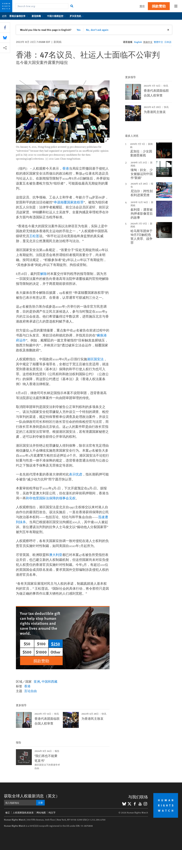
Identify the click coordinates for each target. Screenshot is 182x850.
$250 (55, 643)
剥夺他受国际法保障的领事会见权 (51, 498)
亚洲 (37, 681)
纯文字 (52, 812)
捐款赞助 (159, 6)
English (138, 42)
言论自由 (30, 691)
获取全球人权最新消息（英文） (32, 796)
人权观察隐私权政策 (23, 812)
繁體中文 (158, 42)
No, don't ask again (97, 30)
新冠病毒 (38, 16)
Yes (79, 30)
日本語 (167, 42)
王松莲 (34, 236)
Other (56, 652)
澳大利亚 (55, 555)
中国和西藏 (49, 681)
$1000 (41, 652)
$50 (27, 643)
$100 (41, 643)
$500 (27, 652)
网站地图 (41, 812)
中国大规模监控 (57, 16)
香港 (65, 169)
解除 (43, 274)
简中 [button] (142, 6)
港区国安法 (95, 359)
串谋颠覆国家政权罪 (69, 202)
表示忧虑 (75, 474)
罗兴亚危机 (77, 16)
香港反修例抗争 (19, 16)
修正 (7, 812)
